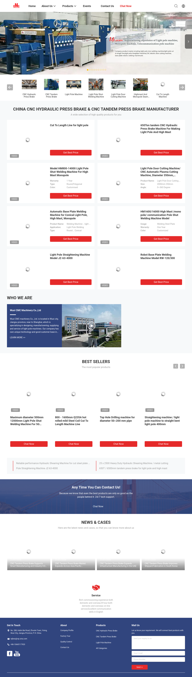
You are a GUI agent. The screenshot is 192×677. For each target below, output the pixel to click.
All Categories (101, 648)
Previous (3, 41)
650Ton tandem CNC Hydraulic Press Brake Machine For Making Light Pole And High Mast (160, 129)
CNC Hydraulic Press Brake (29, 95)
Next (188, 41)
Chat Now (29, 444)
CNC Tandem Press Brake (51, 95)
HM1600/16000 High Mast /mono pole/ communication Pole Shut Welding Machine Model (161, 215)
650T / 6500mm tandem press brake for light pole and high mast (133, 468)
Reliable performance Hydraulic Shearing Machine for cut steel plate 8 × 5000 (53, 463)
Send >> (140, 667)
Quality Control (66, 642)
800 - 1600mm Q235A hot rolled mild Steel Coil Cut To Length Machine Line (71, 421)
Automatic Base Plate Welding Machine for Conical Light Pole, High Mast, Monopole (69, 215)
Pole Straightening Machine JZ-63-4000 (37, 468)
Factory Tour (65, 636)
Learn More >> (17, 337)
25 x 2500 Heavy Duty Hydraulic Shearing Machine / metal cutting (133, 463)
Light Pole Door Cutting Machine (118, 95)
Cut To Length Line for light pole (69, 125)
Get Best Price (70, 152)
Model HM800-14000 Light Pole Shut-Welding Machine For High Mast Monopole (69, 172)
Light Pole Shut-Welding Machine (96, 95)
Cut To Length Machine (162, 95)
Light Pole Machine (73, 94)
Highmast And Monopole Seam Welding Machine (141, 96)
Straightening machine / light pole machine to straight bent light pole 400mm (162, 421)
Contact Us (64, 647)
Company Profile (66, 630)
